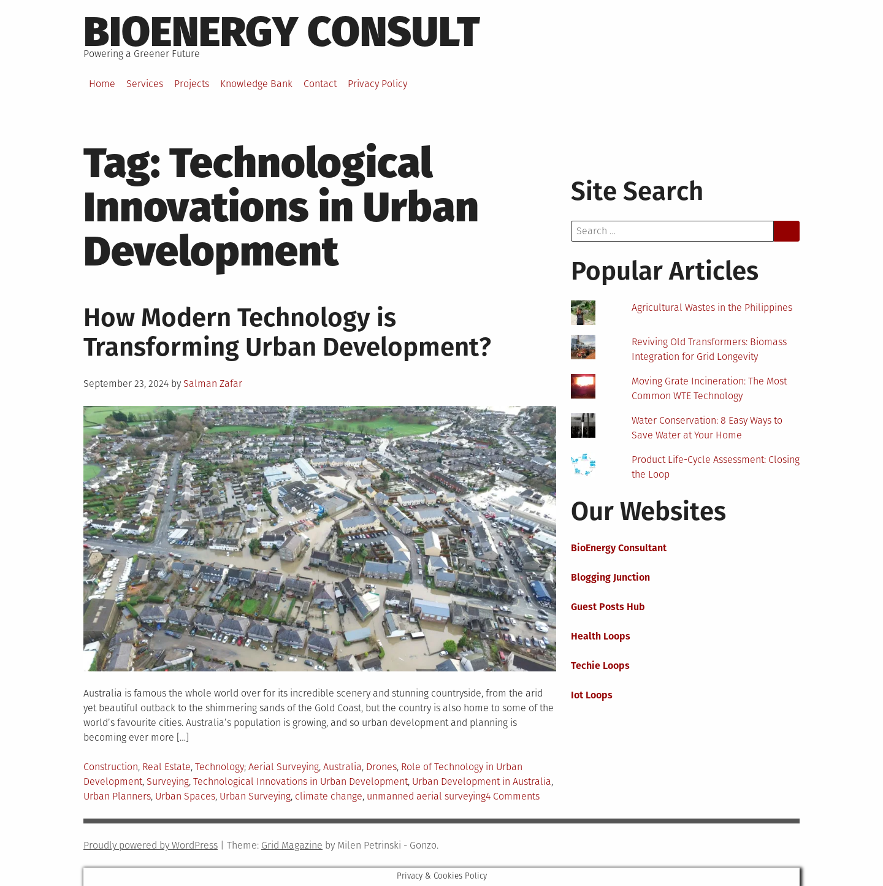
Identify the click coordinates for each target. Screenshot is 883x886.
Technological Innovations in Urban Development (300, 781)
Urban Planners (117, 796)
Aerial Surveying (283, 767)
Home (102, 84)
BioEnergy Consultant (619, 548)
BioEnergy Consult (281, 32)
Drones (381, 767)
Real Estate (166, 767)
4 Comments (513, 796)
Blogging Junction (610, 577)
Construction (110, 767)
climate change (328, 796)
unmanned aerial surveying (426, 796)
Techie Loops (600, 665)
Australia (342, 767)
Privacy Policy (377, 84)
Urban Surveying (255, 796)
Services (144, 84)
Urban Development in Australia (481, 781)
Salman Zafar (212, 383)
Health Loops (600, 636)
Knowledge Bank (256, 84)
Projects (191, 84)
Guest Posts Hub (608, 607)
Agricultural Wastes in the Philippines (712, 307)
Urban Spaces (185, 796)
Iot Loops (592, 695)
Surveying (168, 781)
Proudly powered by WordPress (150, 845)
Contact (320, 84)
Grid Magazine (292, 845)
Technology (219, 767)
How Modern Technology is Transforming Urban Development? (287, 332)
